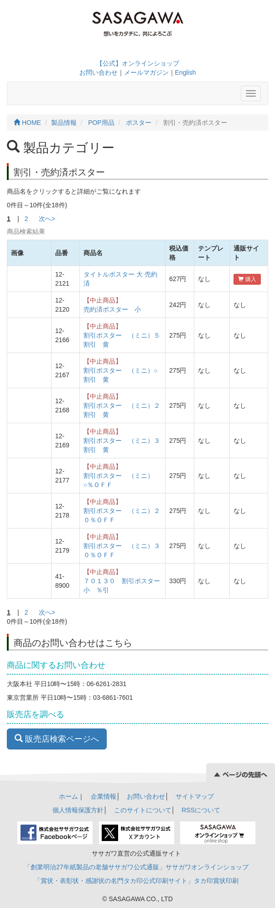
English (185, 72)
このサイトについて (142, 810)
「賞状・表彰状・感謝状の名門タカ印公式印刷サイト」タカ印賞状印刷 (136, 880)
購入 (247, 279)
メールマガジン (146, 72)
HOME (27, 122)
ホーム (68, 796)
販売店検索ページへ (57, 739)
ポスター (138, 122)
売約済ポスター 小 (112, 309)
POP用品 (101, 122)
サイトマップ (195, 796)
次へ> (47, 218)
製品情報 (64, 122)
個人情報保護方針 (78, 810)
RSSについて (201, 810)
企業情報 (103, 796)
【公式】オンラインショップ (137, 63)
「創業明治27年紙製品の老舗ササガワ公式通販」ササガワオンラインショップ (136, 867)
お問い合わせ (98, 72)
